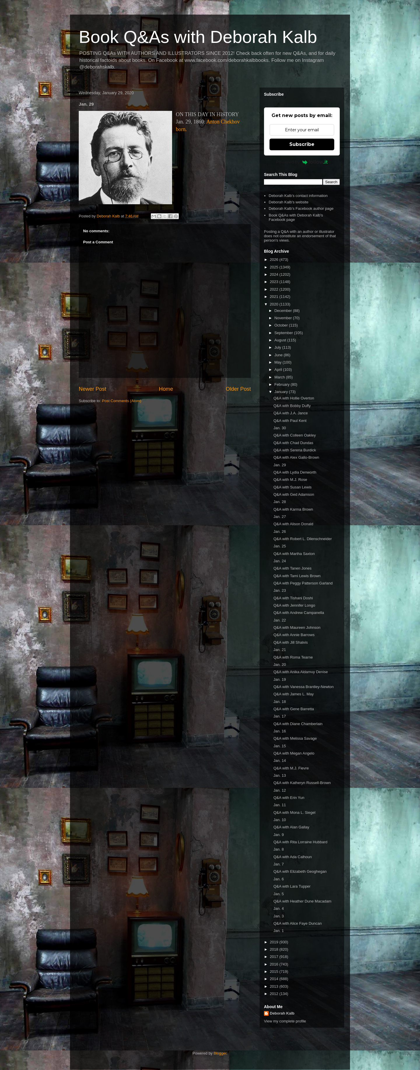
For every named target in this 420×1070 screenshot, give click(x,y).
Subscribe (301, 144)
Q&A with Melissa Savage (295, 738)
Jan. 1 (278, 930)
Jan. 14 (279, 760)
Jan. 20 (279, 664)
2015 (274, 971)
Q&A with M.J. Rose (290, 479)
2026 (274, 259)
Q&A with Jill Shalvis (290, 642)
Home (166, 389)
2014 (274, 979)
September (284, 333)
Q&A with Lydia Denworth (294, 472)
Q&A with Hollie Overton (293, 398)
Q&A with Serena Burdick (294, 450)
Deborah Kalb (282, 1013)
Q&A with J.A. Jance (290, 413)
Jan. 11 (279, 805)
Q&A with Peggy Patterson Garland (302, 583)
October (281, 325)
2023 (274, 282)
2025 (274, 267)
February (282, 384)
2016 (274, 964)
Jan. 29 (279, 465)
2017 (274, 956)
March (280, 377)
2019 (274, 942)
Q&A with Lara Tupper (291, 886)
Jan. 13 (279, 775)
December (283, 310)
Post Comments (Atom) (121, 401)
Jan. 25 (279, 546)
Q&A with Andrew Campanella (298, 612)
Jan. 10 (279, 820)
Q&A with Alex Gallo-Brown (296, 457)
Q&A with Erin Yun (288, 797)
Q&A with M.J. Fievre (291, 768)
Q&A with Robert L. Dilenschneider (302, 539)
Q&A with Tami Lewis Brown (297, 576)
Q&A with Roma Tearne (293, 657)
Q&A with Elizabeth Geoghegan (299, 871)
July (278, 347)
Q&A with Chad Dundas (293, 443)
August (280, 340)
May (278, 362)
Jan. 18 (279, 701)
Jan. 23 (279, 590)
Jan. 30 (279, 428)
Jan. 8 (278, 849)
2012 (274, 994)
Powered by (302, 162)
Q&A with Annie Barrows (293, 635)
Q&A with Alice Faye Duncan (297, 923)
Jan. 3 (278, 916)
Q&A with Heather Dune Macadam (302, 901)
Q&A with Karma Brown (293, 509)
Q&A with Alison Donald (293, 524)
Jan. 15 (279, 746)
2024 (274, 274)
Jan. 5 (278, 894)
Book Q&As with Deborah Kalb (198, 37)
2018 (274, 949)
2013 (274, 986)
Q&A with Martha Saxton (294, 553)
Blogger (220, 1053)
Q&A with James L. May (293, 694)
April (278, 369)
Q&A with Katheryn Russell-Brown (302, 783)
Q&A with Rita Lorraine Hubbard (300, 842)
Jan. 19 (279, 679)
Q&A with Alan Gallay (291, 827)
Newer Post (92, 389)
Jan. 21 (279, 649)
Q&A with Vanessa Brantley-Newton (303, 687)
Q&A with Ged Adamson (293, 494)
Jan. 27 (279, 516)
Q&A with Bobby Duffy (292, 406)
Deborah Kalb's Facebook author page (301, 208)
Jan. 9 (278, 834)
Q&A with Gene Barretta (293, 709)
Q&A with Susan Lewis (292, 487)
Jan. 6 (278, 879)
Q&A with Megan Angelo (293, 753)
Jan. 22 (279, 620)
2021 (274, 296)
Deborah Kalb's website (288, 202)
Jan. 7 (278, 864)
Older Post (238, 389)
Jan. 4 (278, 908)
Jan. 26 (279, 531)
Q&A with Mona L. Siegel (294, 812)
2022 (274, 289)
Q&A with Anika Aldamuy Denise (300, 672)
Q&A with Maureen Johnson (296, 627)
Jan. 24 (279, 561)
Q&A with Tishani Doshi (293, 598)
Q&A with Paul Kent (289, 420)
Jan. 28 (279, 502)
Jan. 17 (279, 716)
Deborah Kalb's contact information (298, 195)
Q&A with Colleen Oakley (294, 435)
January (281, 392)
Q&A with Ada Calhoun (292, 857)
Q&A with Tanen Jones (292, 568)
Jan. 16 (279, 731)
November (283, 318)
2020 (274, 304)
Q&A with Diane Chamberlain (297, 724)
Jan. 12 (279, 790)
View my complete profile (285, 1021)
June (279, 355)
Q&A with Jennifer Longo (294, 605)
